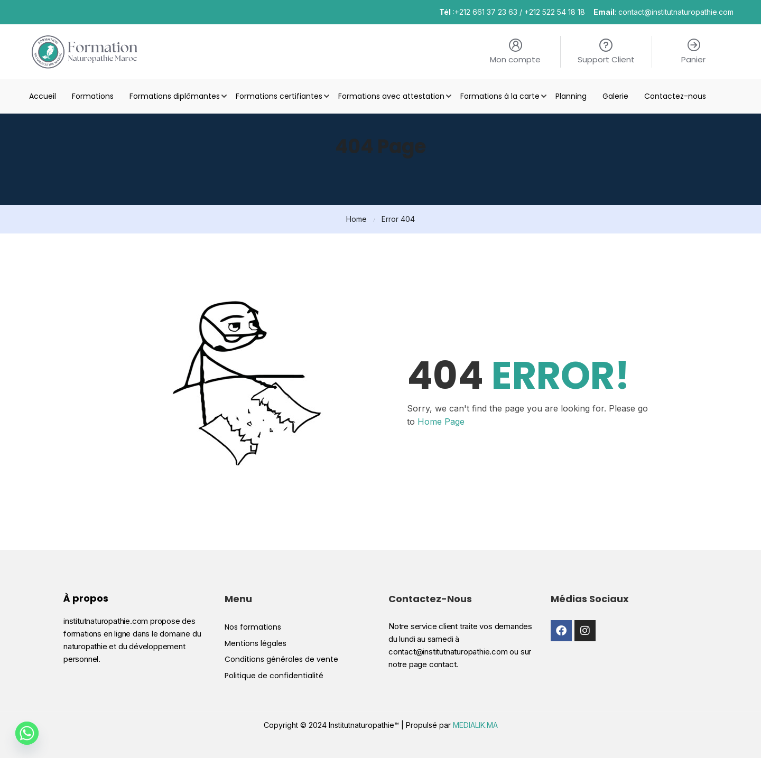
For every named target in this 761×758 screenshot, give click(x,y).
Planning (571, 96)
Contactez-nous (675, 96)
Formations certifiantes (279, 96)
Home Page (441, 421)
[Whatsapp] (27, 733)
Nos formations (253, 740)
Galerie (615, 96)
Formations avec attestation (391, 96)
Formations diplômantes (174, 96)
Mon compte (515, 59)
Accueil (42, 96)
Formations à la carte (500, 96)
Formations (93, 96)
